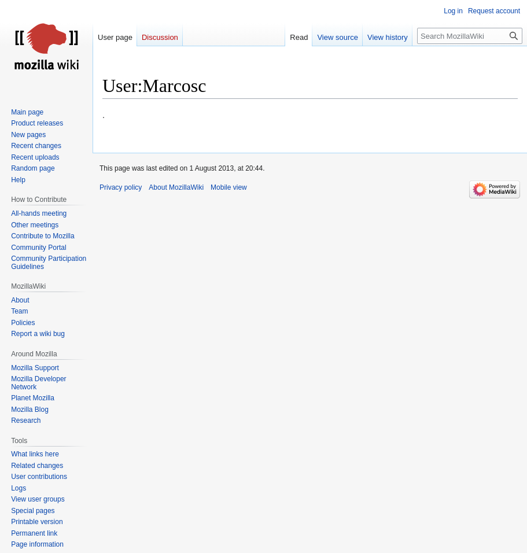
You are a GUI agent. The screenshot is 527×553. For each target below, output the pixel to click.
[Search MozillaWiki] (469, 36)
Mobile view (229, 187)
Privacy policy (120, 187)
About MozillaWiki (176, 187)
